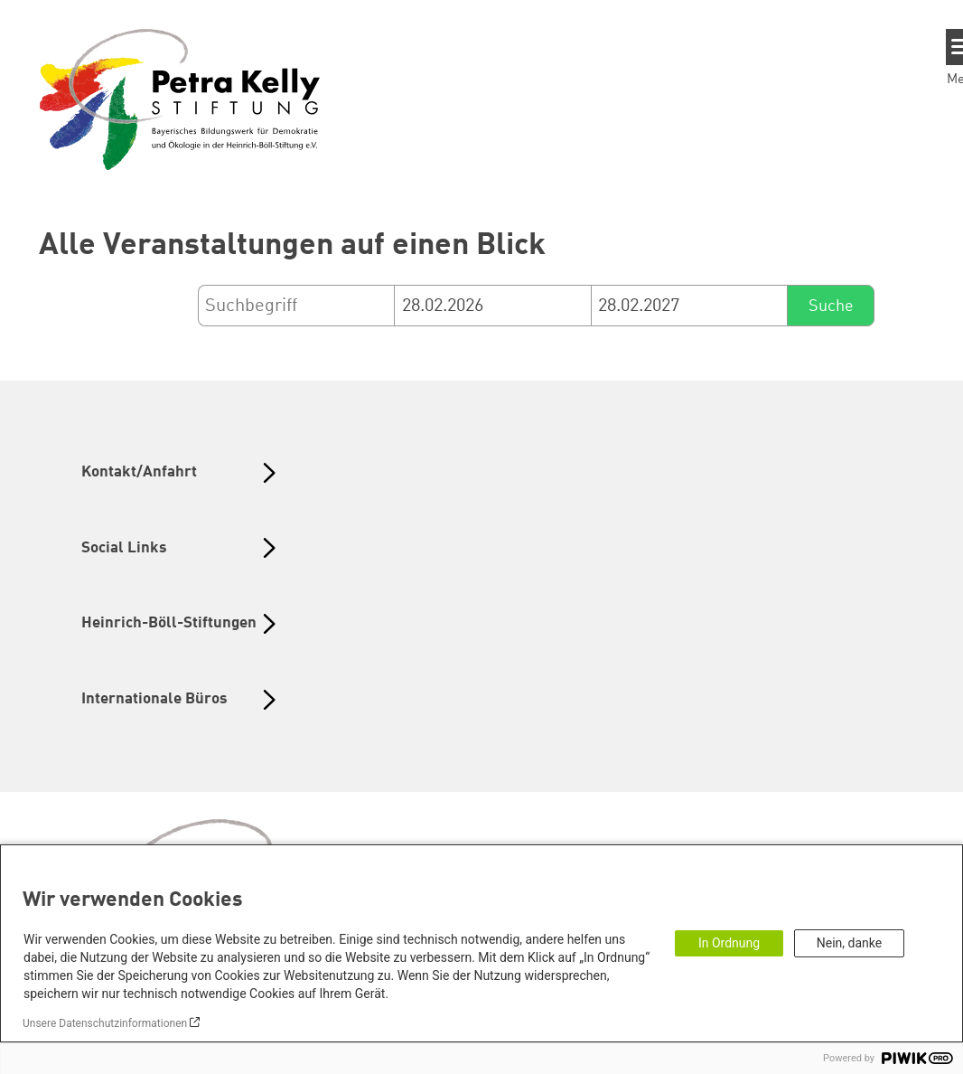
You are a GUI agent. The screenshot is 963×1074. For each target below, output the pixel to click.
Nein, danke (849, 943)
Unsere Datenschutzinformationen (105, 1023)
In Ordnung (729, 943)
